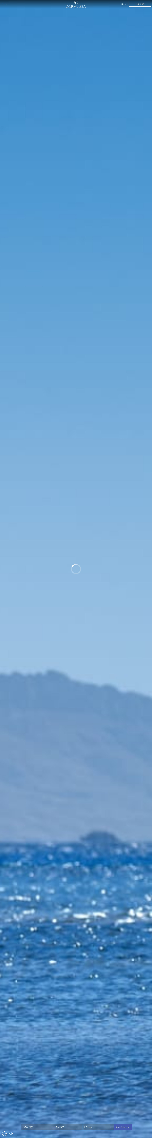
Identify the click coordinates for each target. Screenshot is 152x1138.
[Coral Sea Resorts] (76, 4)
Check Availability (123, 1127)
